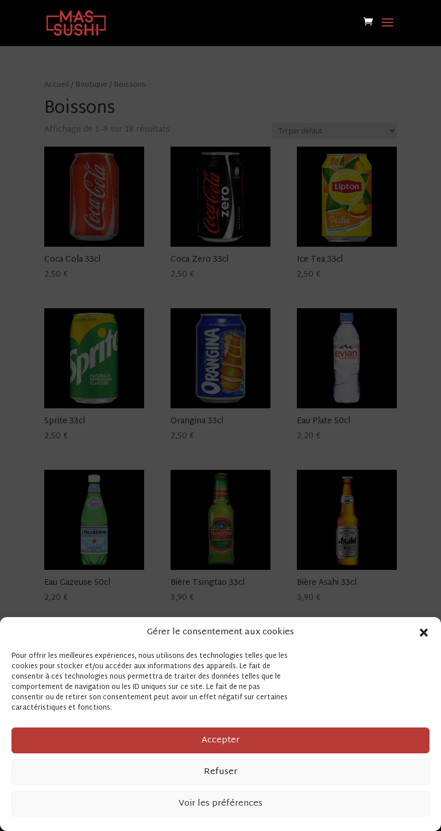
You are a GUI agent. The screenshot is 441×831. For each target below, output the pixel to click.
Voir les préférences (220, 803)
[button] (424, 632)
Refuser (220, 772)
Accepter (220, 740)
